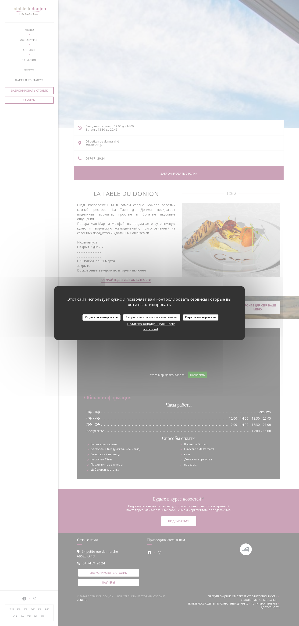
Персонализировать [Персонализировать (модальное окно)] (200, 317)
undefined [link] (150, 329)
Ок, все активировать (101, 317)
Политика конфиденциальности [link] (151, 324)
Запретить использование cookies (152, 317)
